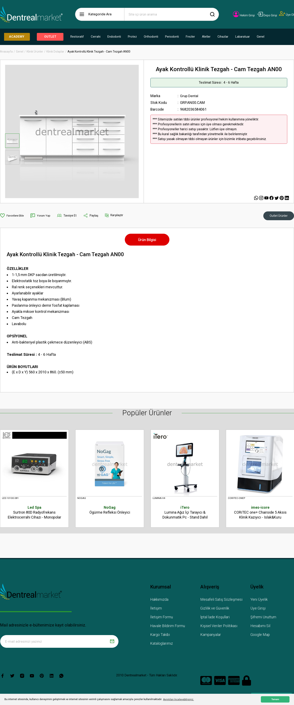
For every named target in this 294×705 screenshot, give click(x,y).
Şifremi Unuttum (263, 617)
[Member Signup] (286, 14)
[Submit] (112, 642)
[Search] (171, 14)
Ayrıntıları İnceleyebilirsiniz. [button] (178, 699)
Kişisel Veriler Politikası (218, 626)
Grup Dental (189, 96)
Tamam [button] (275, 699)
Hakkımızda (159, 600)
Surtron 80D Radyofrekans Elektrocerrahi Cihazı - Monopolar (34, 512)
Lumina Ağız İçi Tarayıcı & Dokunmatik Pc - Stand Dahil (185, 512)
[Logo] (31, 14)
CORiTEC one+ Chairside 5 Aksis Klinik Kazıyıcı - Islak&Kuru (260, 512)
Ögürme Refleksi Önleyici (109, 509)
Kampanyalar (210, 635)
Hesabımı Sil (260, 626)
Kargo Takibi (160, 635)
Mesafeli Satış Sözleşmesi (221, 600)
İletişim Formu (161, 617)
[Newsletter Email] (59, 642)
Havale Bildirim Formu (167, 626)
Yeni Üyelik (259, 600)
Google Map (260, 635)
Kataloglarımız (161, 644)
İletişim (156, 609)
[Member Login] (244, 15)
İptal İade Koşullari (215, 617)
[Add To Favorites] (12, 215)
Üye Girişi (258, 609)
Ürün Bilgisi (147, 240)
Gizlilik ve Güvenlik (214, 609)
